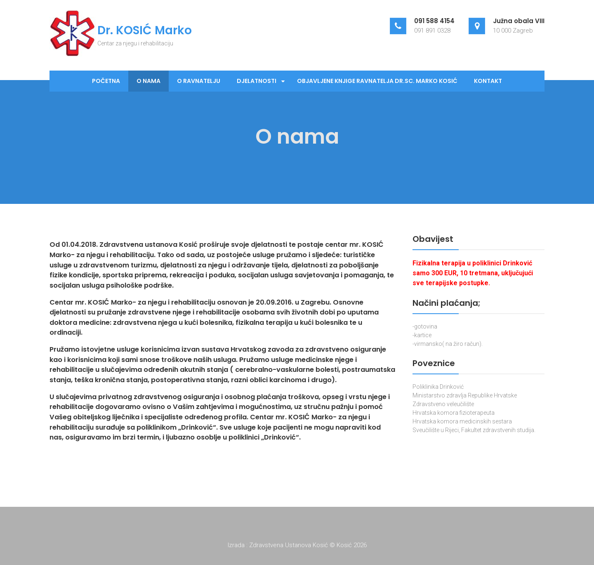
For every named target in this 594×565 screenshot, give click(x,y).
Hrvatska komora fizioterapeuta (453, 412)
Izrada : (238, 546)
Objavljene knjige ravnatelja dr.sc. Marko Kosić (377, 81)
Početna (106, 81)
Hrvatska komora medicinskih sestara (462, 421)
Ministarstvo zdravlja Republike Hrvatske (464, 395)
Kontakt (488, 81)
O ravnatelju (198, 81)
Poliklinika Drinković (438, 386)
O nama (148, 81)
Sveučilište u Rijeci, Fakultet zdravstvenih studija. (473, 430)
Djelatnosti (256, 81)
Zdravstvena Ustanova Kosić (289, 546)
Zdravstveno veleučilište (443, 404)
